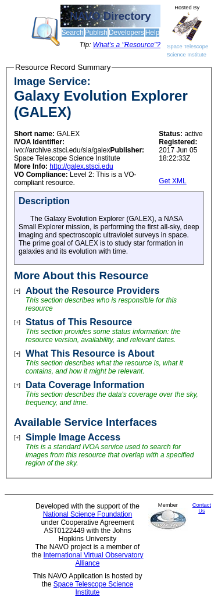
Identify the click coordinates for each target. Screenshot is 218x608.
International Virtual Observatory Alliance (94, 559)
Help (152, 33)
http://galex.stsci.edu (81, 166)
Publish (96, 33)
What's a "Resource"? (126, 45)
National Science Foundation (87, 514)
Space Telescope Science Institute (93, 588)
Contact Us (201, 508)
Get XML (172, 181)
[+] (17, 290)
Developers (126, 33)
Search (73, 33)
